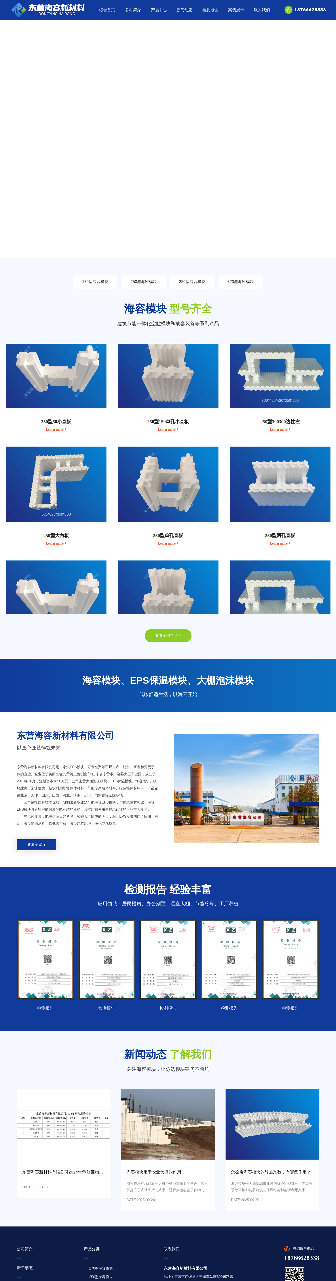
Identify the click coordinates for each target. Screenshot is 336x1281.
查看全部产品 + (168, 636)
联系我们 (262, 10)
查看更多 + (36, 845)
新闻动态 (184, 10)
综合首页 (107, 10)
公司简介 (133, 10)
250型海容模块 (144, 281)
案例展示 (236, 10)
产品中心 (159, 10)
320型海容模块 (241, 281)
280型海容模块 (192, 281)
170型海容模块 (95, 281)
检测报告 (210, 10)
